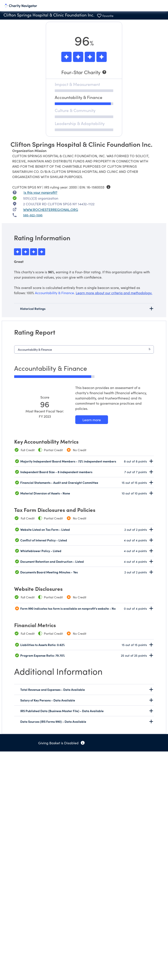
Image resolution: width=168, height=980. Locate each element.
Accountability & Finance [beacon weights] (54, 292)
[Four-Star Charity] (84, 72)
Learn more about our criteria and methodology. (114, 292)
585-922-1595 (33, 215)
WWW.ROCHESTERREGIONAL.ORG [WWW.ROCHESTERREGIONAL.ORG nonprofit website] (50, 209)
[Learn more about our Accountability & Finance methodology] (91, 419)
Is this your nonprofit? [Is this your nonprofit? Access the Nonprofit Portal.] (40, 192)
